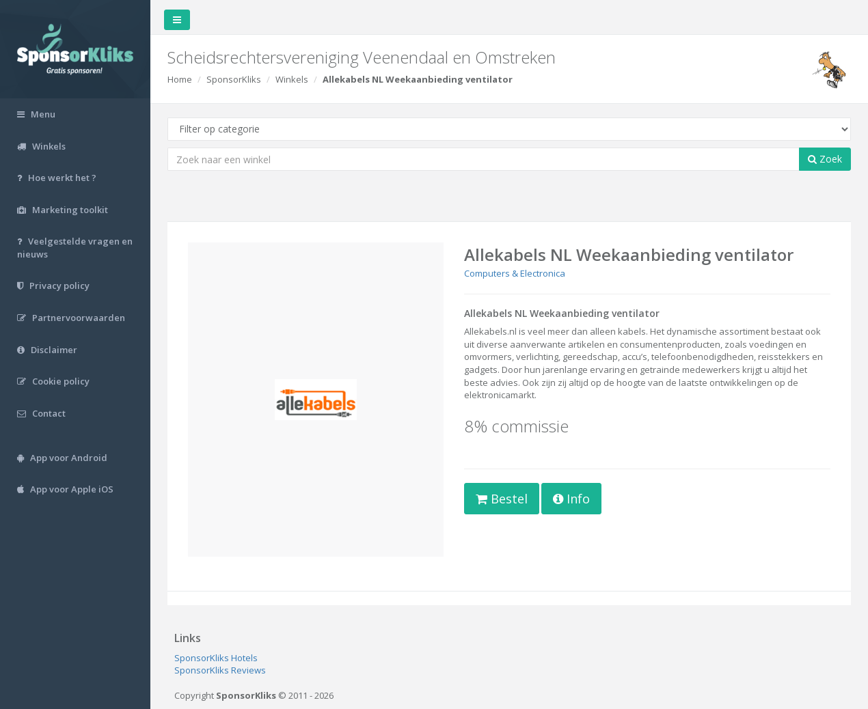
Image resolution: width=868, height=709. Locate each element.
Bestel (502, 498)
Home (179, 79)
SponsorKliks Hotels (216, 658)
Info (571, 498)
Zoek (825, 158)
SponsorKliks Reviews (220, 670)
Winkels (291, 79)
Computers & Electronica (514, 273)
